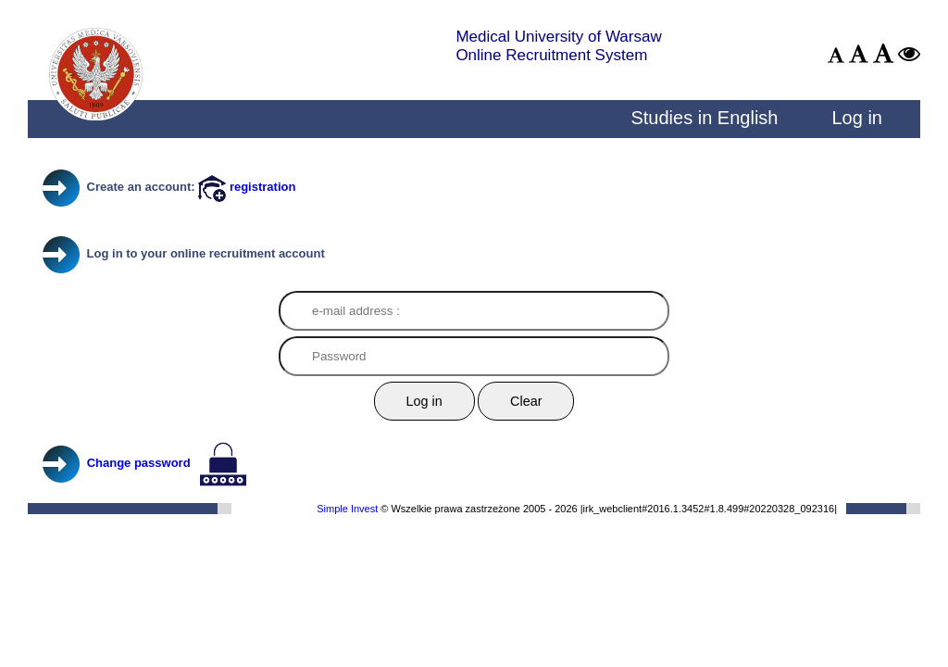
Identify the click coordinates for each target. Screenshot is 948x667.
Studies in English (704, 117)
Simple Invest (347, 508)
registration (246, 187)
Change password (139, 463)
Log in (856, 117)
